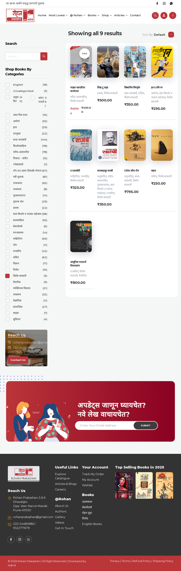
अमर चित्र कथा (20, 114)
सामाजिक (18, 306)
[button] (119, 485)
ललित (141, 93)
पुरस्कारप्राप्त (103, 184)
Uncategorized (23, 91)
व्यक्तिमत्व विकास (21, 288)
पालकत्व (17, 189)
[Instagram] (164, 3)
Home (42, 15)
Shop (107, 15)
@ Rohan (77, 15)
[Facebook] (157, 3)
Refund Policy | (142, 561)
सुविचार (16, 319)
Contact (135, 15)
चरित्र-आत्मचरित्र (78, 97)
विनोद (16, 269)
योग (15, 245)
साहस (16, 313)
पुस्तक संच (18, 201)
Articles (121, 15)
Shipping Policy (163, 561)
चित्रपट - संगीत (20, 158)
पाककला (17, 183)
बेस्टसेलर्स (17, 226)
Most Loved (58, 15)
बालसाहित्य (18, 220)
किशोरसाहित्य (19, 146)
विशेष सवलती (77, 101)
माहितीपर (75, 176)
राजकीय (85, 176)
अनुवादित (102, 176)
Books (93, 15)
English (18, 84)
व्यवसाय (17, 294)
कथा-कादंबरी (130, 93)
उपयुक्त (17, 133)
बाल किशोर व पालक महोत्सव (105, 189)
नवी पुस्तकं (18, 176)
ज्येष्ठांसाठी (18, 164)
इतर (15, 127)
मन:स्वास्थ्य (18, 232)
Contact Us (18, 360)
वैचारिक (82, 275)
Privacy (115, 561)
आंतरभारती (41, 99)
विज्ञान (16, 263)
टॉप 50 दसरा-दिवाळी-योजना (27, 170)
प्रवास (100, 93)
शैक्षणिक (17, 300)
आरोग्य (154, 93)
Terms (126, 561)
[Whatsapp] (171, 3)
